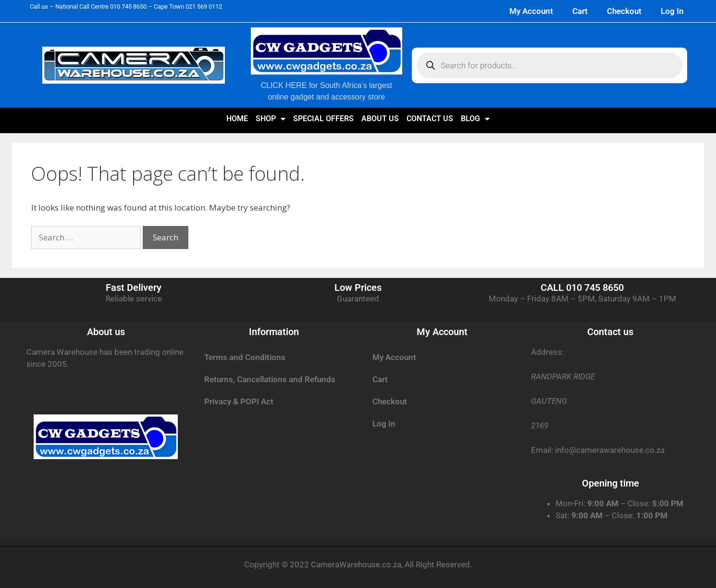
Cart (580, 11)
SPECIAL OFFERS (323, 118)
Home (237, 118)
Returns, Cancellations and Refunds (269, 379)
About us (380, 118)
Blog (475, 118)
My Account (531, 11)
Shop (270, 118)
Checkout (624, 11)
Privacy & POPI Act (238, 401)
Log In (672, 11)
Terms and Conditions (244, 357)
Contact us (430, 118)
